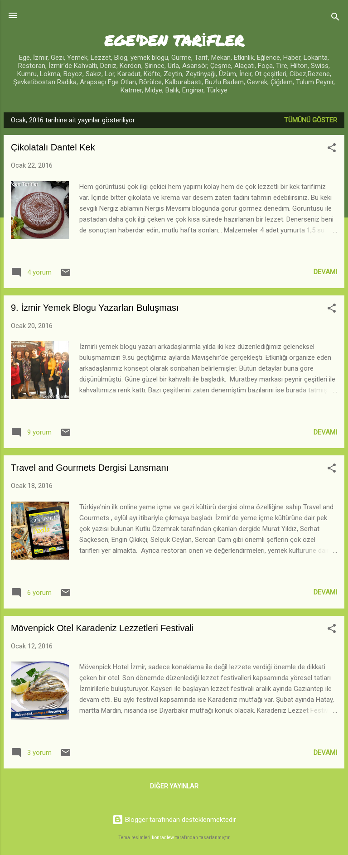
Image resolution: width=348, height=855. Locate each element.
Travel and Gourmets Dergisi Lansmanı (90, 468)
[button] (331, 149)
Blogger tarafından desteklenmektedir (174, 820)
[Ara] (335, 18)
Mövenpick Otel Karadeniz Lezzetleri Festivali (102, 628)
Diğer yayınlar (174, 786)
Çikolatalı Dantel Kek (53, 147)
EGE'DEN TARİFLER (174, 40)
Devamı (325, 272)
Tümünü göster (310, 120)
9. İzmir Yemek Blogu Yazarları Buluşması (95, 308)
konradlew (163, 838)
